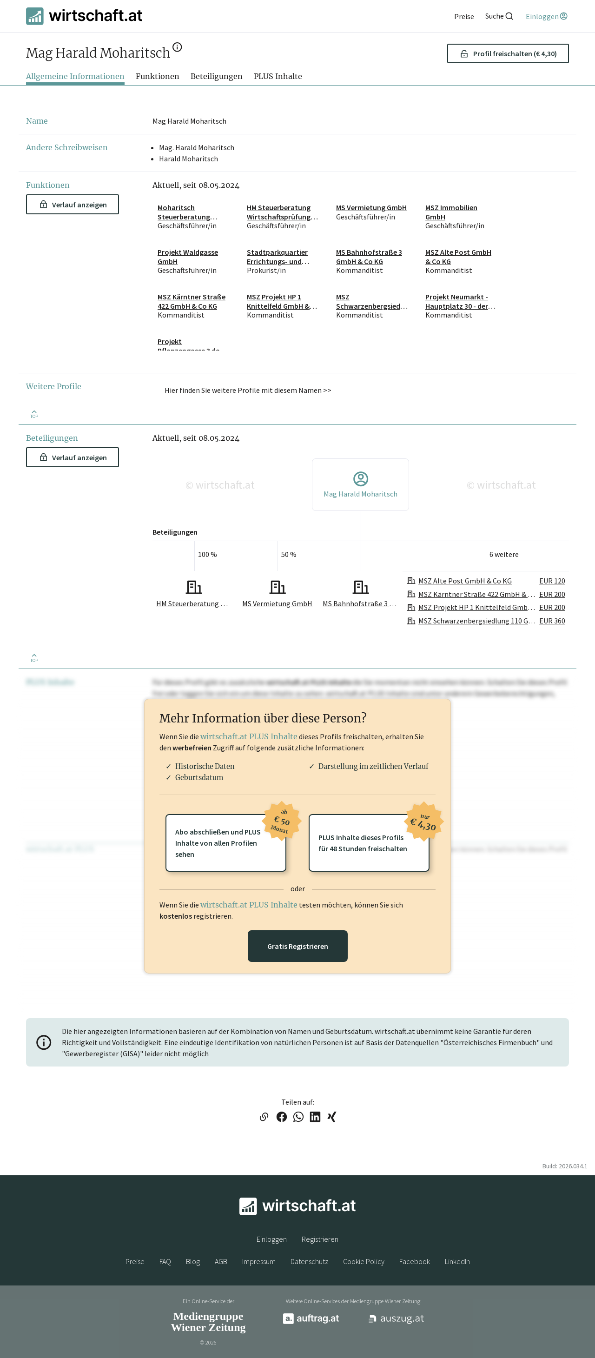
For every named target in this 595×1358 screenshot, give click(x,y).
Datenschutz (309, 1261)
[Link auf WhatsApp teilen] (298, 1117)
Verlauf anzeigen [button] (73, 204)
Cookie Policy (363, 1261)
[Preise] (464, 16)
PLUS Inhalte (278, 76)
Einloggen (272, 1239)
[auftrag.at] (311, 1321)
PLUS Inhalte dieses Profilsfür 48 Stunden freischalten (374, 833)
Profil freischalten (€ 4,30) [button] (508, 53)
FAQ (165, 1261)
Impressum (259, 1261)
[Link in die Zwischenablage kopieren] (264, 1117)
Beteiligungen (217, 76)
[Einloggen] (547, 16)
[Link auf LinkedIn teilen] (315, 1117)
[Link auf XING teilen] (332, 1117)
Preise (135, 1261)
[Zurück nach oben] (34, 413)
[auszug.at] (396, 1322)
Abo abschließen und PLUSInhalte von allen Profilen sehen (230, 836)
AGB (221, 1261)
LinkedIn (457, 1261)
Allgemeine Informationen (75, 76)
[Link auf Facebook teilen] (281, 1117)
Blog (193, 1261)
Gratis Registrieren (297, 946)
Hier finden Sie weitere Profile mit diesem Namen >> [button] (248, 390)
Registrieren (320, 1239)
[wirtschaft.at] (84, 16)
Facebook (414, 1261)
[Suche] (499, 16)
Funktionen (157, 76)
